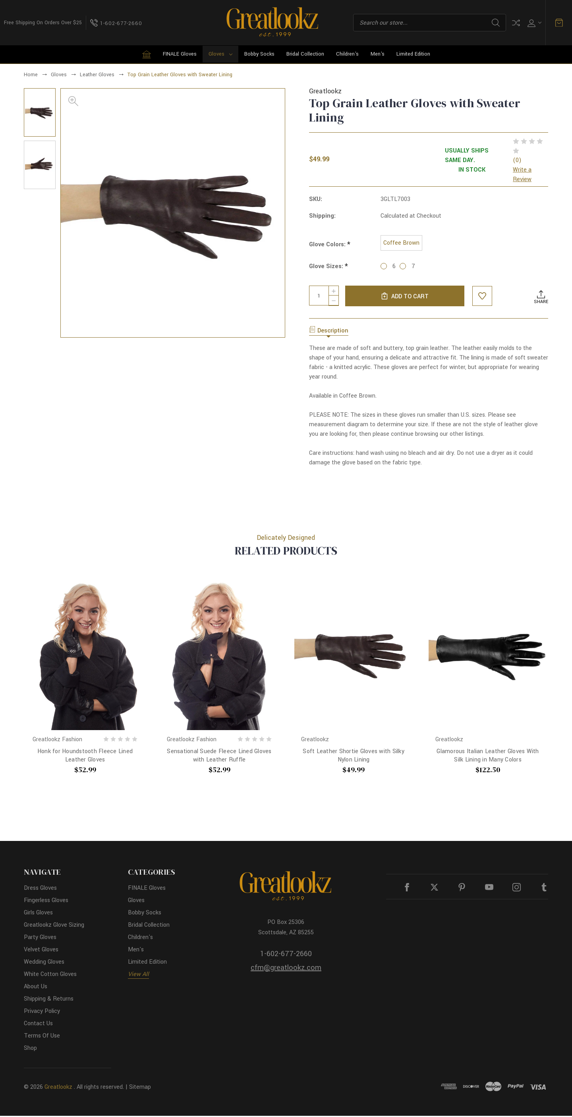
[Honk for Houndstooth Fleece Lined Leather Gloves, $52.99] (85, 655)
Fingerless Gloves (46, 901)
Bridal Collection (305, 54)
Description (328, 332)
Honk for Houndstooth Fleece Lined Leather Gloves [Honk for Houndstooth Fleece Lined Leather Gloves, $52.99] (85, 757)
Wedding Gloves (44, 963)
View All (138, 975)
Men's (378, 54)
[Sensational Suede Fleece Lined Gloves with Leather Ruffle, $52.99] (219, 655)
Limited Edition (413, 54)
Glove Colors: (329, 245)
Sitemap (140, 1088)
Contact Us (38, 1024)
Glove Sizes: (328, 268)
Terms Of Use (42, 1037)
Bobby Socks (259, 54)
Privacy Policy (42, 1012)
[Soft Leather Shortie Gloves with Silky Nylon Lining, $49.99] (353, 655)
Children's (347, 54)
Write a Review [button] (522, 175)
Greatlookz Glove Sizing (54, 926)
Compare (516, 23)
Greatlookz (58, 1088)
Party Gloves (40, 938)
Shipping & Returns (48, 1000)
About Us (35, 988)
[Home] (146, 54)
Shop (30, 1049)
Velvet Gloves (41, 951)
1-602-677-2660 (286, 955)
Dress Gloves (40, 889)
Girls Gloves (38, 914)
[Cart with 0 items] (558, 23)
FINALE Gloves (180, 54)
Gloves (220, 54)
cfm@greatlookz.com (286, 969)
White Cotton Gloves (50, 975)
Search (496, 23)
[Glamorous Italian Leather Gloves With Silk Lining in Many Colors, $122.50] (488, 655)
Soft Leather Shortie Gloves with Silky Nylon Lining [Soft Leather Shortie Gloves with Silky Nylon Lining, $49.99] (353, 757)
